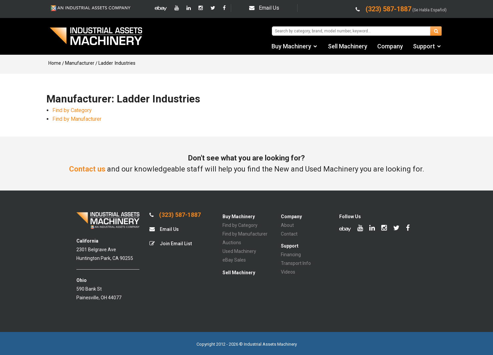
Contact (289, 234)
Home (54, 63)
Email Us (264, 8)
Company (390, 46)
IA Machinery (96, 37)
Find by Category (72, 110)
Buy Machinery (291, 46)
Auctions (231, 242)
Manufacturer (79, 63)
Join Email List (170, 243)
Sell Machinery (347, 46)
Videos (288, 272)
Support (424, 46)
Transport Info (296, 263)
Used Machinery (239, 251)
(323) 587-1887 (175, 215)
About (287, 225)
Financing (291, 254)
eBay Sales (234, 260)
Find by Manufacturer (76, 119)
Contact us (87, 169)
